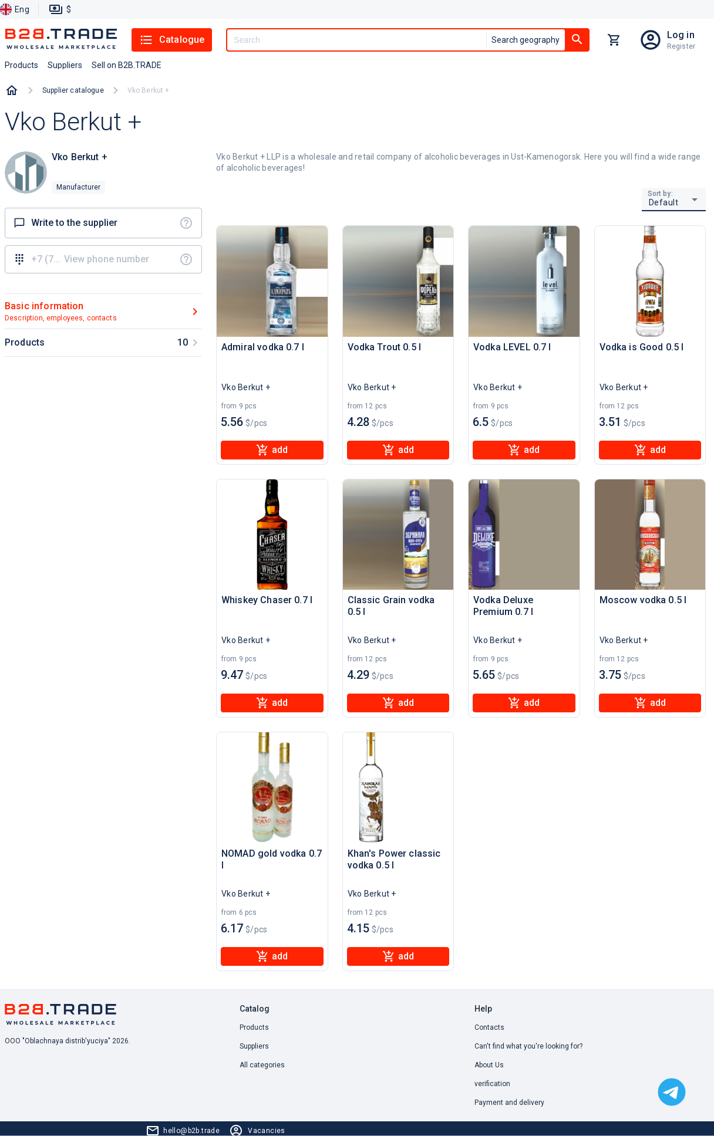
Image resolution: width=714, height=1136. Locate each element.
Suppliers (254, 1046)
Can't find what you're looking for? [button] (528, 1046)
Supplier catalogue (73, 90)
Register (681, 46)
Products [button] (21, 65)
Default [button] (664, 202)
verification (492, 1084)
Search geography (525, 40)
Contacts (489, 1027)
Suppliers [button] (65, 65)
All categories (262, 1065)
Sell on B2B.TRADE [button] (126, 65)
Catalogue (171, 40)
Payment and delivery (509, 1102)
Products (254, 1027)
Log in (681, 34)
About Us (489, 1065)
